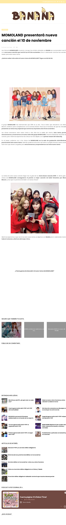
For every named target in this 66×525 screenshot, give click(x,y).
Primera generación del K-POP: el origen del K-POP (21, 433)
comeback (5, 29)
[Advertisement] (33, 74)
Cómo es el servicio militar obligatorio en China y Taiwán (25, 469)
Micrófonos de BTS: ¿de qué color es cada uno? (21, 400)
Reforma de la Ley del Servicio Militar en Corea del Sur (24, 455)
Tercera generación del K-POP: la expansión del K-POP (19, 425)
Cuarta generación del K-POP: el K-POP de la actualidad (20, 409)
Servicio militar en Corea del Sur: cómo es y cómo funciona (26, 462)
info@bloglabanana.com (49, 1)
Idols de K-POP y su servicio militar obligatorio (22, 447)
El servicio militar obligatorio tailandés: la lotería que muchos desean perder (31, 476)
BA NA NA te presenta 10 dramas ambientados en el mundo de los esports (21, 417)
